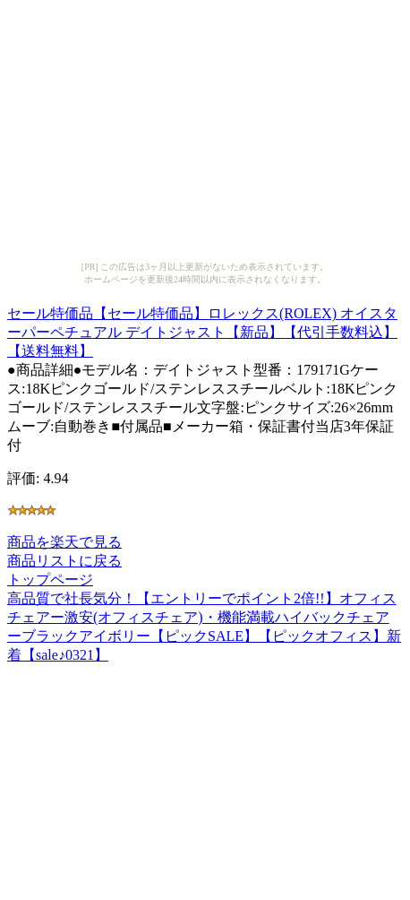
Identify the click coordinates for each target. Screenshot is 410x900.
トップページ (50, 579)
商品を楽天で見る (64, 542)
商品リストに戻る (64, 560)
